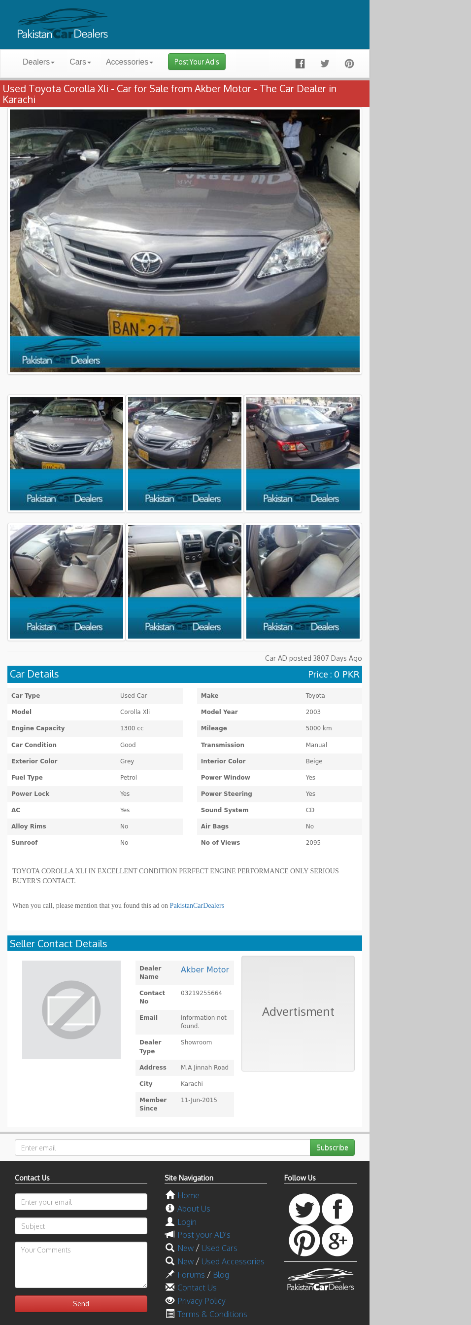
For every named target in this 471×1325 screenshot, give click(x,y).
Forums (191, 1275)
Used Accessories (233, 1261)
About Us (193, 1209)
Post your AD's (204, 1235)
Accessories (129, 62)
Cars (80, 62)
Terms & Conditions (212, 1314)
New (185, 1248)
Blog (221, 1275)
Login (187, 1222)
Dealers (39, 62)
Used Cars (219, 1248)
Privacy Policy (201, 1301)
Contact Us (197, 1287)
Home (188, 1195)
